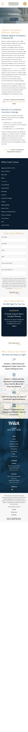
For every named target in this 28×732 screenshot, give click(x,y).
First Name (4, 237)
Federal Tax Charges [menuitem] (6, 198)
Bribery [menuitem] (3, 178)
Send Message (14, 292)
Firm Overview (14, 441)
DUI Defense (14, 449)
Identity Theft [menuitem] (5, 208)
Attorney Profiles (14, 444)
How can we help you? (7, 269)
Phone (3, 250)
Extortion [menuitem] (3, 195)
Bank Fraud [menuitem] (4, 174)
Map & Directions (13, 470)
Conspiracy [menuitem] (4, 181)
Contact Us (14, 19)
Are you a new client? (6, 263)
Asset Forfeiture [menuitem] (5, 171)
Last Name (4, 243)
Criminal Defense (14, 446)
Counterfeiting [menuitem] (5, 185)
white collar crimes (15, 68)
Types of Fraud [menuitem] (5, 225)
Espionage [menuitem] (4, 191)
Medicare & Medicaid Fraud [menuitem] (8, 211)
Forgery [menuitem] (3, 201)
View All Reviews (14, 343)
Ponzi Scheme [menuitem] (5, 218)
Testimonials (14, 451)
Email (2, 256)
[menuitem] (14, 509)
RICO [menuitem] (2, 222)
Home (14, 439)
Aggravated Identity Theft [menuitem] (8, 168)
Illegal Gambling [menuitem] (5, 205)
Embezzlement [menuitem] (5, 188)
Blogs (14, 454)
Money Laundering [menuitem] (6, 215)
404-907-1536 (14, 430)
